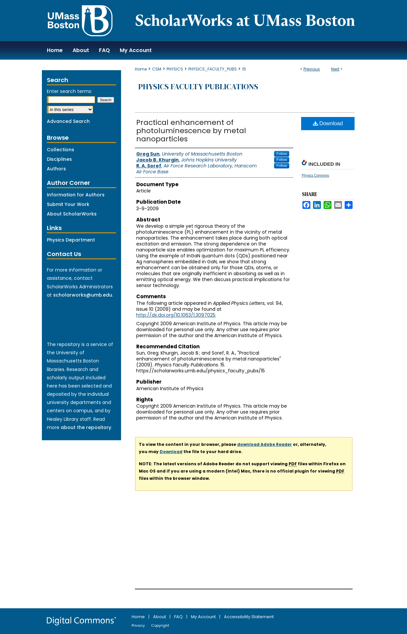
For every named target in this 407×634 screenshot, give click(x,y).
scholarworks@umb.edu (82, 295)
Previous (311, 69)
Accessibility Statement (249, 617)
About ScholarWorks (72, 214)
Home (141, 69)
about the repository (86, 427)
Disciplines (59, 159)
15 (244, 69)
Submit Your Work (68, 204)
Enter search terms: (69, 91)
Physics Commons (315, 175)
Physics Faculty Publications (198, 86)
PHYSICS (175, 69)
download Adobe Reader (264, 444)
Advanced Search (68, 121)
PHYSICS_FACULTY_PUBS (212, 69)
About (160, 617)
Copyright (160, 625)
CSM (156, 69)
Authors (56, 168)
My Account (204, 617)
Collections (60, 149)
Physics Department (71, 240)
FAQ (179, 617)
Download (328, 123)
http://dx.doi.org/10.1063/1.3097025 (175, 315)
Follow (281, 154)
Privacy (139, 625)
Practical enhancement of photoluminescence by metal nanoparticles (191, 130)
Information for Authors (76, 194)
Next (335, 69)
